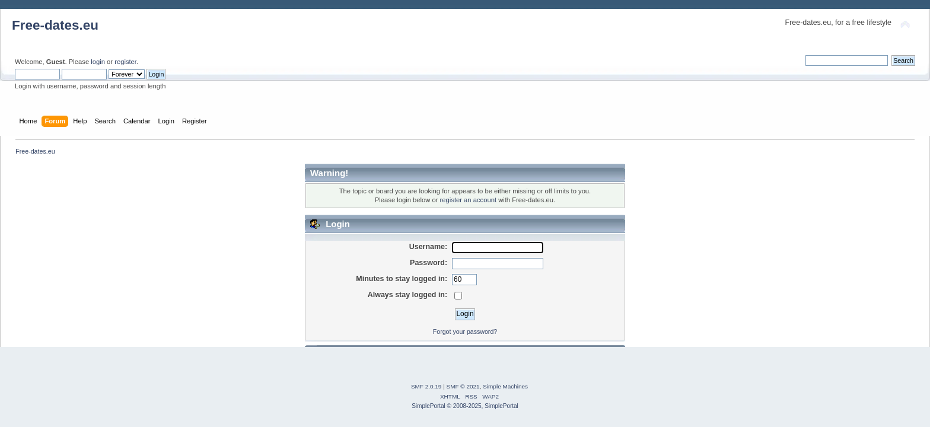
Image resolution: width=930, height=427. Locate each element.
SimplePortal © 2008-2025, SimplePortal (465, 406)
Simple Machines (505, 386)
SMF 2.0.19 (426, 386)
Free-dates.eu (55, 25)
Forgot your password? (465, 331)
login (98, 61)
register (125, 61)
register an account (468, 199)
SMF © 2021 (463, 386)
